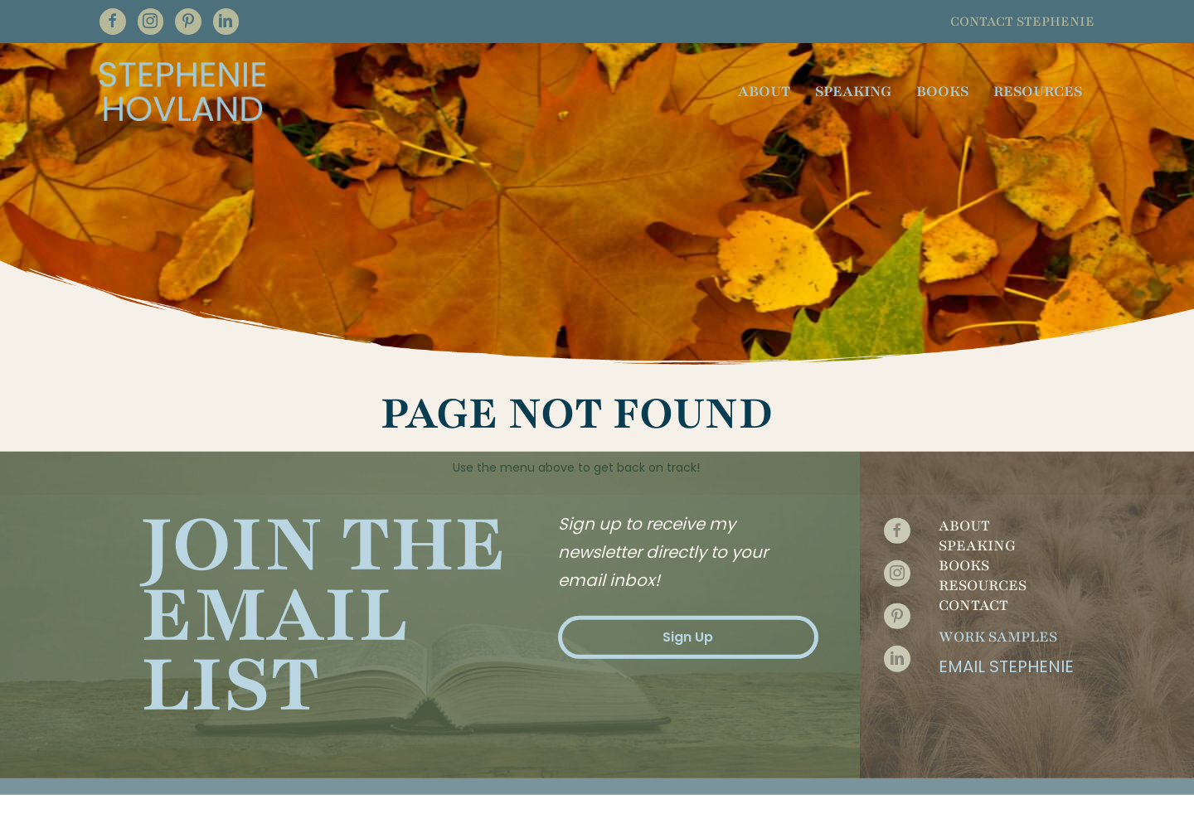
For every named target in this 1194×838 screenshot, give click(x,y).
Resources (983, 539)
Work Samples (998, 590)
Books (964, 519)
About (964, 479)
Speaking (977, 499)
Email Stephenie (1006, 620)
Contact (973, 559)
